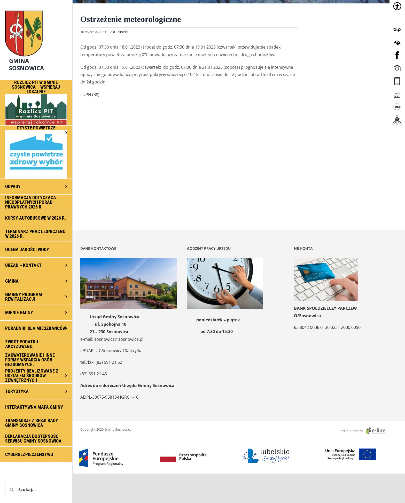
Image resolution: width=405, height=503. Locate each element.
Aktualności (119, 31)
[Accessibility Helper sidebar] (397, 6)
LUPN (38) (89, 94)
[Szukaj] (11, 489)
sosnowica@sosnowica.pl (118, 339)
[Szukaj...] (36, 489)
